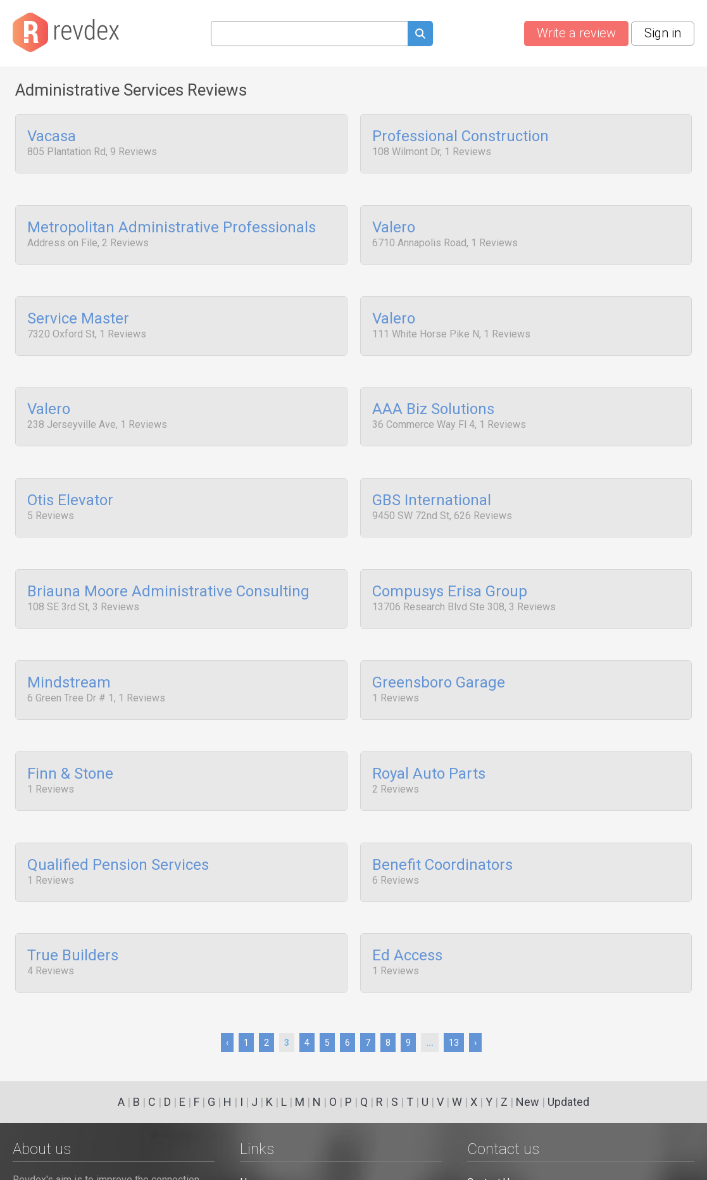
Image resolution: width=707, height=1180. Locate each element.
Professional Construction (460, 137)
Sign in (662, 33)
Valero (393, 223)
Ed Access (407, 917)
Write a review (576, 33)
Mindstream (69, 657)
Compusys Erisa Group (449, 570)
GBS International (431, 483)
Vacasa (51, 137)
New (527, 1101)
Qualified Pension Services (118, 830)
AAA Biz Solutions (433, 397)
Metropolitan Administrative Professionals (171, 223)
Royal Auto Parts (428, 744)
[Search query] (309, 33)
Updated (568, 1101)
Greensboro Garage (438, 657)
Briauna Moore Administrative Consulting (168, 570)
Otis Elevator (70, 483)
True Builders (72, 917)
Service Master (78, 310)
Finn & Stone (70, 744)
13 (454, 1043)
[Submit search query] (420, 35)
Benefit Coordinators (442, 830)
